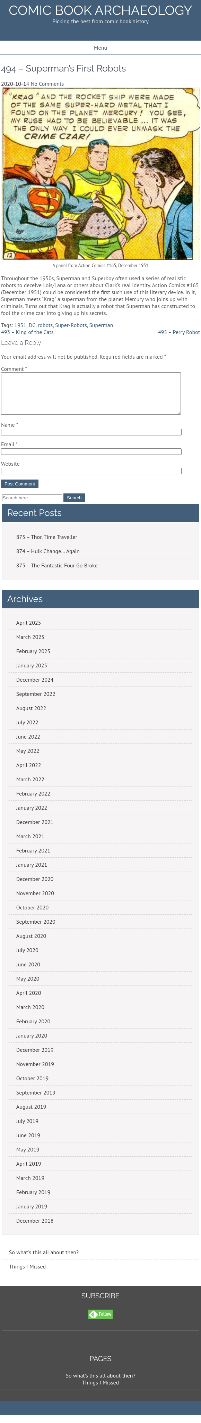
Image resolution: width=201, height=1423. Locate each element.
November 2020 (35, 901)
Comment (14, 368)
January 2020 (31, 1043)
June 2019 (28, 1143)
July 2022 (27, 730)
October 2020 (32, 915)
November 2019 (35, 1072)
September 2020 (35, 929)
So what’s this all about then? (101, 1383)
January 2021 (31, 872)
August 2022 (31, 716)
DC (32, 325)
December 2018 (35, 1228)
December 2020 (35, 887)
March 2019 (30, 1186)
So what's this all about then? (44, 1260)
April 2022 (28, 773)
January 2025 (31, 673)
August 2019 (31, 1115)
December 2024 (35, 687)
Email (9, 452)
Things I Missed (27, 1274)
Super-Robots (71, 325)
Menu (100, 47)
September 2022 (35, 702)
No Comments (47, 83)
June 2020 (28, 972)
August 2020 (31, 944)
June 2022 (28, 744)
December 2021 (35, 830)
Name (9, 433)
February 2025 (33, 659)
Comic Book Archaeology (100, 10)
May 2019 (28, 1157)
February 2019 (33, 1200)
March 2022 (30, 787)
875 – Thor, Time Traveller (46, 545)
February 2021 (33, 858)
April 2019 (28, 1171)
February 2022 (33, 801)
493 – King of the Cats (27, 331)
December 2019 (35, 1058)
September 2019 (35, 1100)
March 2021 (30, 844)
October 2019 (32, 1086)
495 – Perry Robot (179, 331)
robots (45, 325)
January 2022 (31, 816)
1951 (20, 325)
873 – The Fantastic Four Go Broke (57, 573)
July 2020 (27, 958)
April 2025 (28, 630)
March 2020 (30, 1015)
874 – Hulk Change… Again (48, 559)
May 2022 (28, 759)
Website (10, 471)
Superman (101, 325)
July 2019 (27, 1129)
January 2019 (31, 1214)
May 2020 (28, 986)
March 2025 (30, 645)
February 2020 (33, 1029)
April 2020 (28, 1001)
